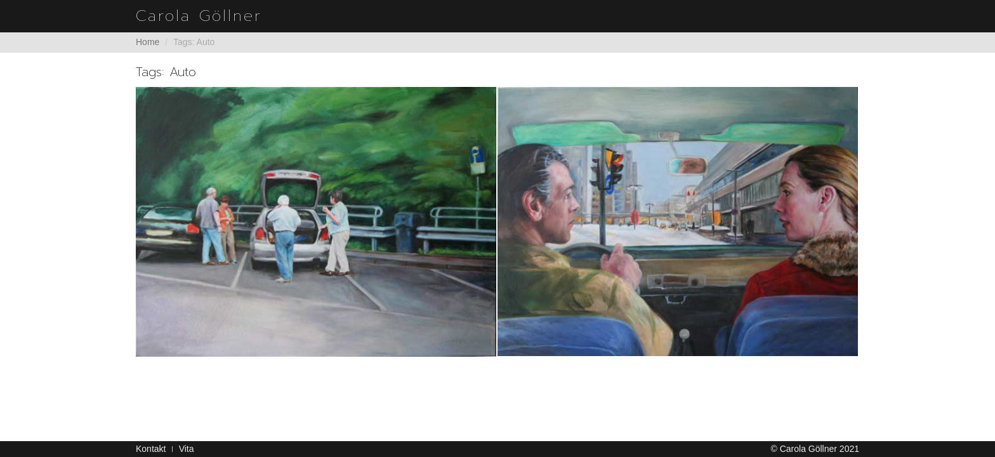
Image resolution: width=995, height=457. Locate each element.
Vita (186, 449)
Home (147, 42)
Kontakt (151, 449)
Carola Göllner (199, 15)
